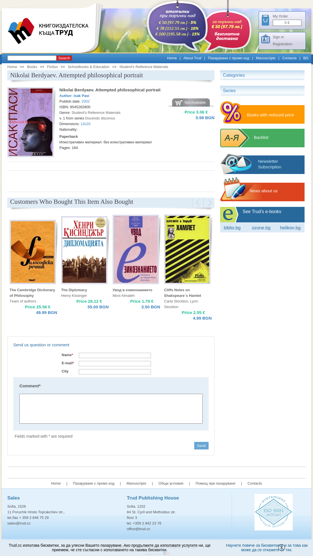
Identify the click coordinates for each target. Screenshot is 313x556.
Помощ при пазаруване (216, 483)
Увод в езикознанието (132, 290)
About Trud (193, 58)
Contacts (289, 58)
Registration (282, 44)
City (65, 371)
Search (64, 58)
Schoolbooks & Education (88, 67)
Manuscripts (266, 58)
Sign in (278, 37)
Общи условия (170, 483)
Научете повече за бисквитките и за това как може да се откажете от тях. (267, 547)
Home (172, 58)
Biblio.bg (232, 227)
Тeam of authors (23, 301)
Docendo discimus (100, 118)
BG (305, 58)
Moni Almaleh (124, 295)
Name (67, 355)
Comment (30, 385)
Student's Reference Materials (143, 67)
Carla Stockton (176, 301)
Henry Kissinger (74, 295)
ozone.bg (261, 227)
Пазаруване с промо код (228, 58)
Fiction (52, 67)
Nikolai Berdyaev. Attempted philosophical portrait (109, 89)
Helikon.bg (290, 227)
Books (32, 67)
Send (201, 446)
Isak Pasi (82, 96)
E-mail (68, 363)
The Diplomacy (74, 290)
